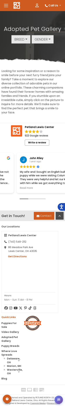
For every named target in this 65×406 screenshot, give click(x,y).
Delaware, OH (15, 360)
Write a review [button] (37, 142)
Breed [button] (19, 39)
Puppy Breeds (10, 346)
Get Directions (15, 256)
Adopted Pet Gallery (9, 339)
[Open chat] (59, 400)
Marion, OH (15, 366)
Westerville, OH (15, 371)
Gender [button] (41, 39)
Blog (4, 378)
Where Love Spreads (9, 353)
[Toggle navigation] (6, 5)
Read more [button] (15, 188)
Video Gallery (10, 332)
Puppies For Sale (9, 325)
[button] (19, 360)
